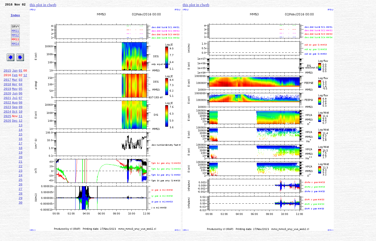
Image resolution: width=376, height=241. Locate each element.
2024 (7, 129)
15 (21, 156)
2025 (7, 134)
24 (21, 203)
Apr (15, 98)
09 (21, 124)
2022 (7, 119)
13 (21, 145)
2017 (7, 92)
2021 (7, 113)
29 (21, 229)
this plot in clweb (43, 5)
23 (21, 198)
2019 (7, 103)
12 (25, 87)
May (15, 103)
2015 (7, 82)
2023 (7, 124)
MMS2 (15, 41)
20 (21, 182)
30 (21, 235)
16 (21, 161)
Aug (15, 119)
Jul (15, 113)
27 (21, 219)
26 (21, 214)
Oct (15, 129)
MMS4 (15, 51)
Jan (15, 82)
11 (21, 134)
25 (21, 208)
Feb (15, 87)
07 (21, 113)
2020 (7, 108)
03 (21, 92)
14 (21, 150)
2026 (7, 140)
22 (21, 192)
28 (21, 224)
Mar (15, 92)
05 (21, 103)
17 (21, 166)
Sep (15, 124)
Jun (15, 108)
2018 (7, 98)
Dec (15, 140)
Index (15, 18)
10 (21, 129)
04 (21, 98)
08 (21, 119)
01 (21, 82)
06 (21, 108)
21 (21, 187)
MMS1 (15, 36)
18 (21, 171)
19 (21, 177)
